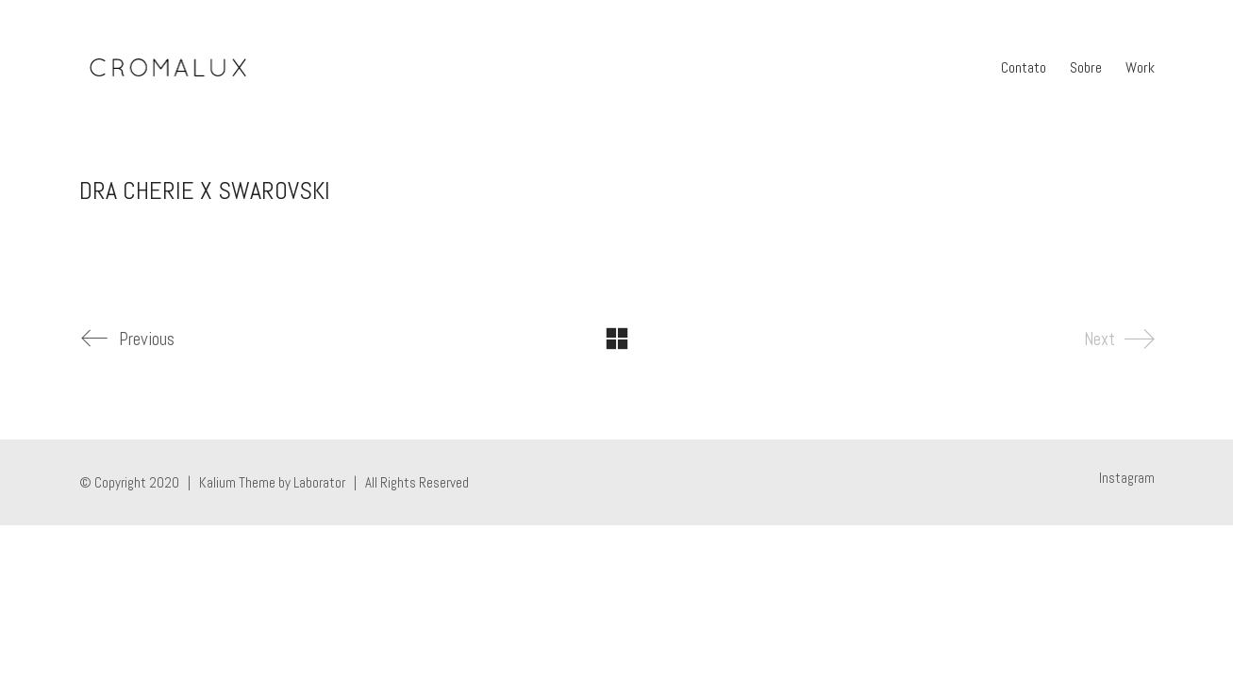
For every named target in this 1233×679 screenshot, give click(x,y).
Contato (1023, 67)
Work (1140, 67)
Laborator (319, 482)
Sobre (1086, 67)
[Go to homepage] (167, 68)
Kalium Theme (237, 482)
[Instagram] (1127, 478)
